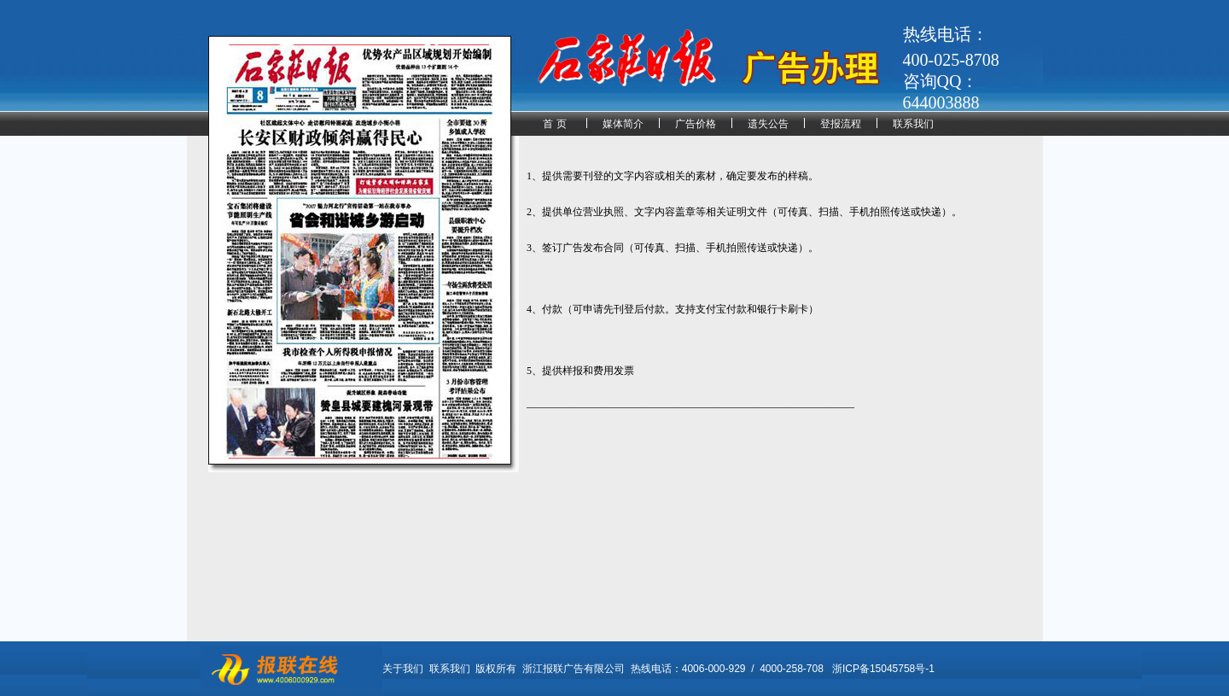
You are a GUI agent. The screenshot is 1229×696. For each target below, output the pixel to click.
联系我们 (913, 124)
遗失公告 (768, 124)
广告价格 (695, 124)
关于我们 (402, 669)
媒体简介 (623, 124)
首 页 (554, 124)
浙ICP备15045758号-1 (883, 669)
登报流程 (840, 124)
